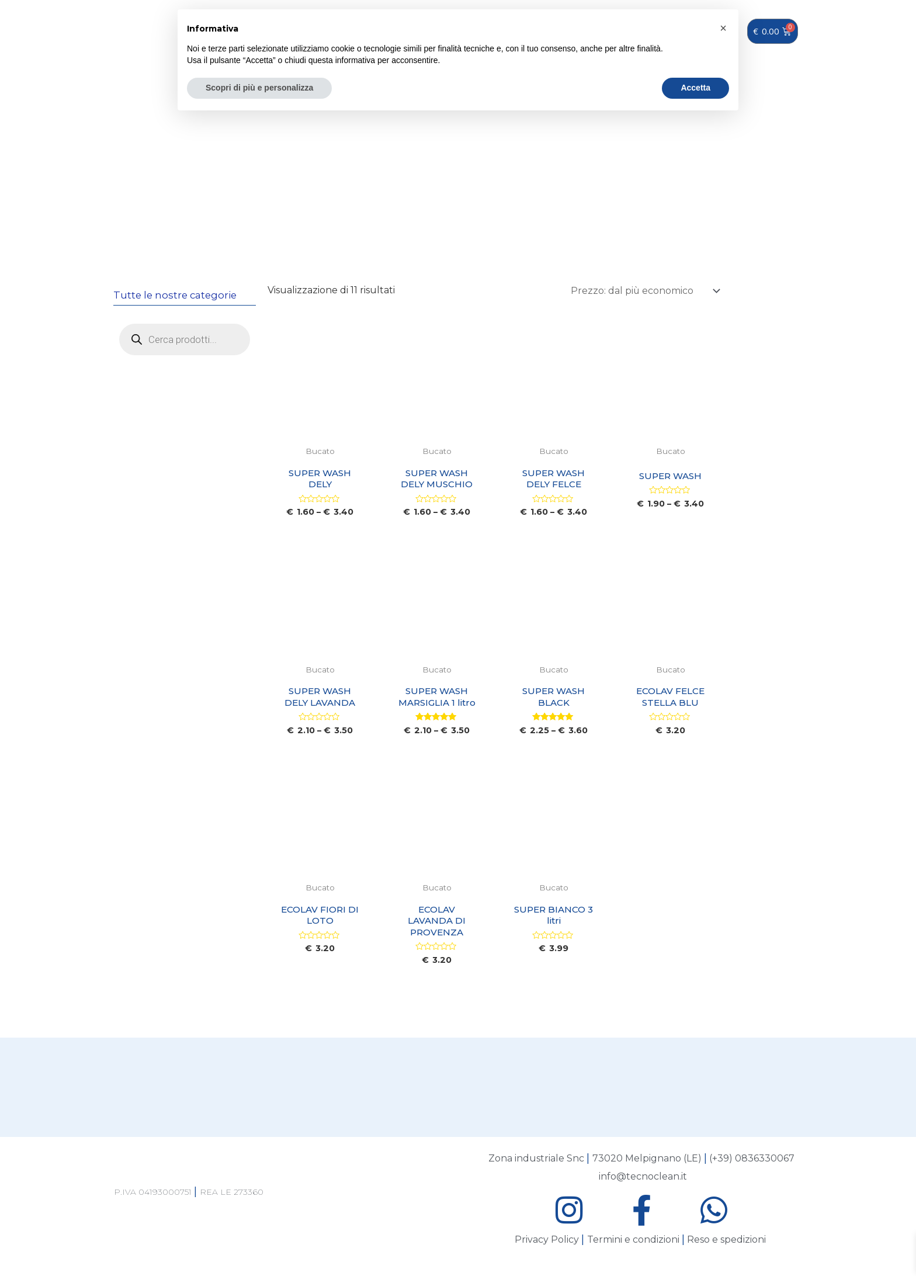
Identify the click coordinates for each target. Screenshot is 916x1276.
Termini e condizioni (633, 1245)
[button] (723, 28)
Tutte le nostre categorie (176, 295)
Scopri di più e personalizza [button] (259, 87)
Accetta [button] (695, 87)
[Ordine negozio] (643, 291)
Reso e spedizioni (726, 1245)
